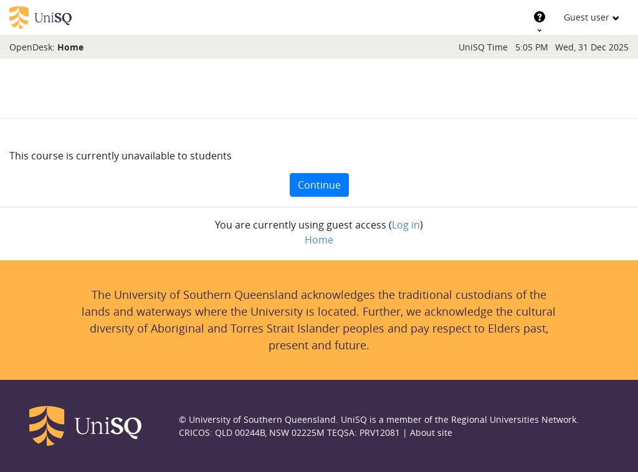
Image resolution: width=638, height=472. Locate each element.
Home (70, 47)
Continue (319, 185)
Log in (406, 225)
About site (431, 432)
